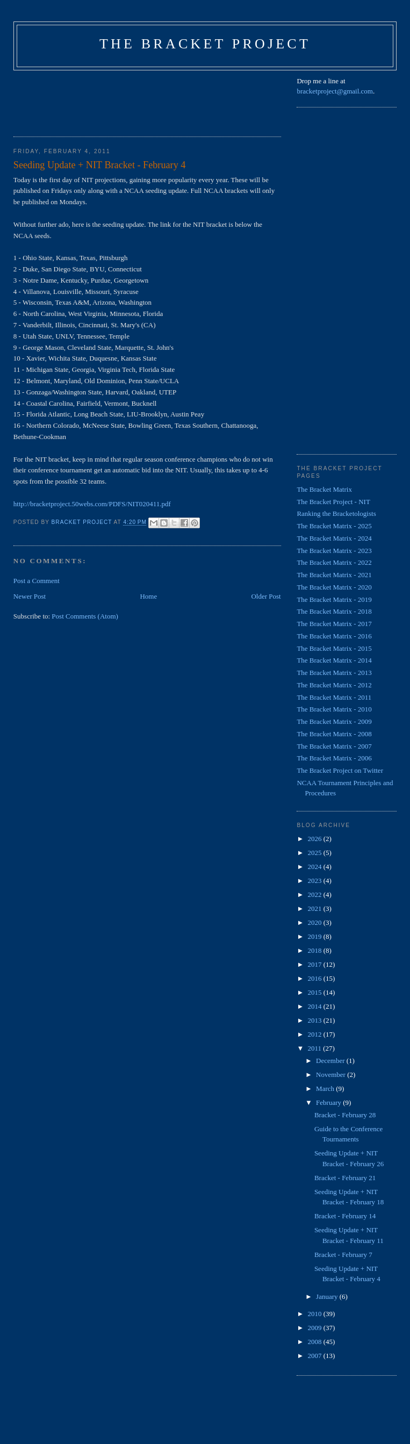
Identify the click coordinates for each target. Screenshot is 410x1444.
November (331, 1075)
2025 (315, 853)
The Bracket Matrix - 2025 (334, 526)
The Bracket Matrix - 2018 (334, 611)
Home (148, 596)
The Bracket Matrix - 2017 (334, 624)
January (328, 1296)
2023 (315, 881)
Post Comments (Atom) (85, 616)
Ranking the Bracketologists (336, 513)
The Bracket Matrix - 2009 (334, 721)
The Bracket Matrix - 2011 (334, 697)
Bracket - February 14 (345, 1216)
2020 (315, 922)
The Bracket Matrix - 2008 (334, 734)
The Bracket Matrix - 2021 (334, 575)
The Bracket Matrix (324, 489)
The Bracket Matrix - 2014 (334, 660)
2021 (315, 908)
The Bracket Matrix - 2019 (334, 599)
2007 (315, 1356)
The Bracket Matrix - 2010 (334, 709)
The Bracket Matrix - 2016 (334, 636)
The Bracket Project (205, 44)
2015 (315, 992)
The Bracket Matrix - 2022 (334, 562)
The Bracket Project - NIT (333, 502)
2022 (315, 894)
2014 (315, 1006)
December (331, 1061)
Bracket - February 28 (345, 1115)
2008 (315, 1342)
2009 (315, 1328)
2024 (315, 867)
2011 (315, 1048)
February (329, 1102)
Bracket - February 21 (345, 1178)
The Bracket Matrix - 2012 (334, 685)
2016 (315, 978)
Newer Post (29, 596)
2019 (315, 936)
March (326, 1088)
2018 (315, 950)
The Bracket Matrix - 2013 (334, 673)
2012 (315, 1034)
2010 (315, 1314)
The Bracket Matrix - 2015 (334, 648)
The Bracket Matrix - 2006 (334, 758)
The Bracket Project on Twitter (340, 770)
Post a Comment (36, 581)
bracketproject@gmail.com (335, 91)
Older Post (265, 596)
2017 (315, 964)
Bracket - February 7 (343, 1255)
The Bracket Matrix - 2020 (334, 587)
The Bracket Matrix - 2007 (334, 746)
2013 (315, 1020)
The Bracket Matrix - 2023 (334, 551)
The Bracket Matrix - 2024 (334, 538)
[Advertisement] (209, 100)
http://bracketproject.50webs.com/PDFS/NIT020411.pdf (92, 504)
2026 (315, 839)
